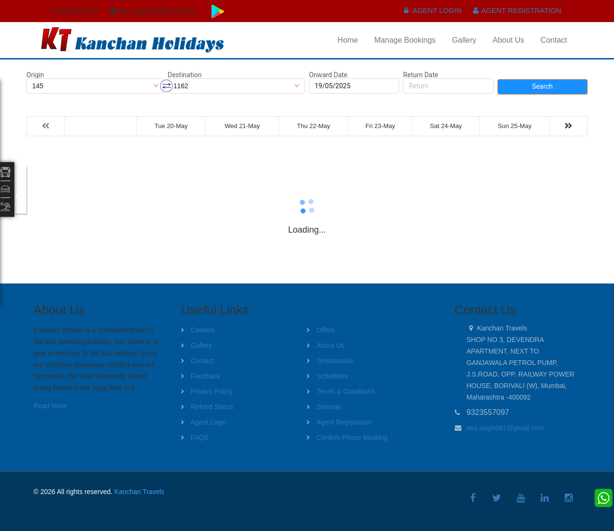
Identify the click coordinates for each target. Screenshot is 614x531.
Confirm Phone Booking (352, 437)
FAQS (200, 437)
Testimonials (335, 361)
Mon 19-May (100, 126)
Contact (554, 40)
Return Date (420, 74)
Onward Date (328, 74)
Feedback (205, 376)
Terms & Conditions (346, 391)
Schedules (332, 376)
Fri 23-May (380, 126)
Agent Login (433, 10)
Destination (185, 74)
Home (348, 40)
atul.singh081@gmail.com (505, 428)
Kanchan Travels (139, 492)
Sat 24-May (445, 126)
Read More (50, 406)
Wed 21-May (242, 126)
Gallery (464, 40)
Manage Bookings (405, 40)
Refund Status (212, 407)
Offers (326, 330)
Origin (35, 74)
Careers (203, 330)
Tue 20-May (171, 126)
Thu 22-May (313, 126)
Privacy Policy (212, 391)
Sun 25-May (514, 126)
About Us (508, 40)
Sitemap (329, 407)
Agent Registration (517, 10)
